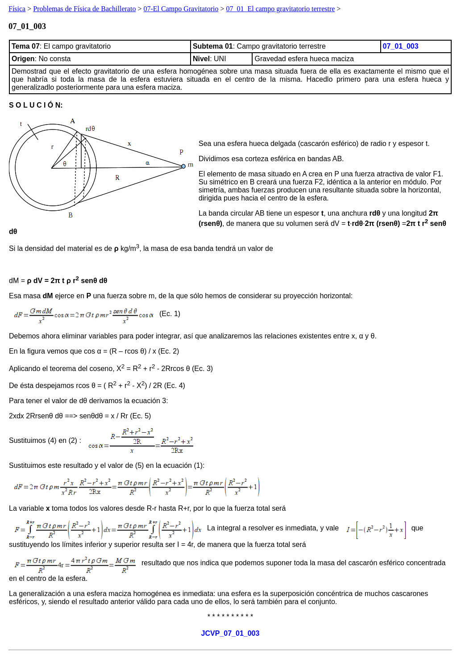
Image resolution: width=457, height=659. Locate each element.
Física (16, 9)
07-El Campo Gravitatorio (180, 9)
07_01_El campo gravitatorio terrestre (280, 9)
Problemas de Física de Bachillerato (84, 9)
